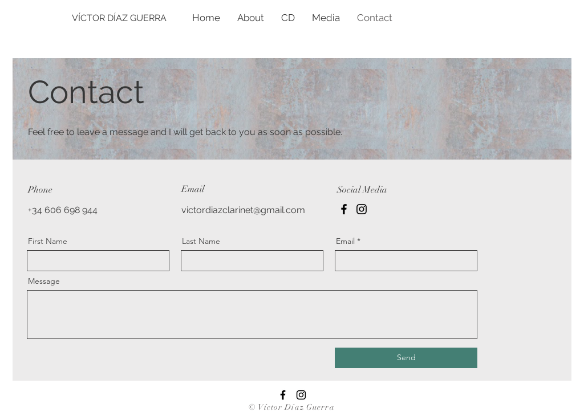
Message (44, 281)
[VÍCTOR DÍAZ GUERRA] (150, 18)
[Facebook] (344, 209)
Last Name (201, 241)
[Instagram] (361, 209)
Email (345, 241)
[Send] (406, 358)
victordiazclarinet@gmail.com (243, 210)
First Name (47, 241)
